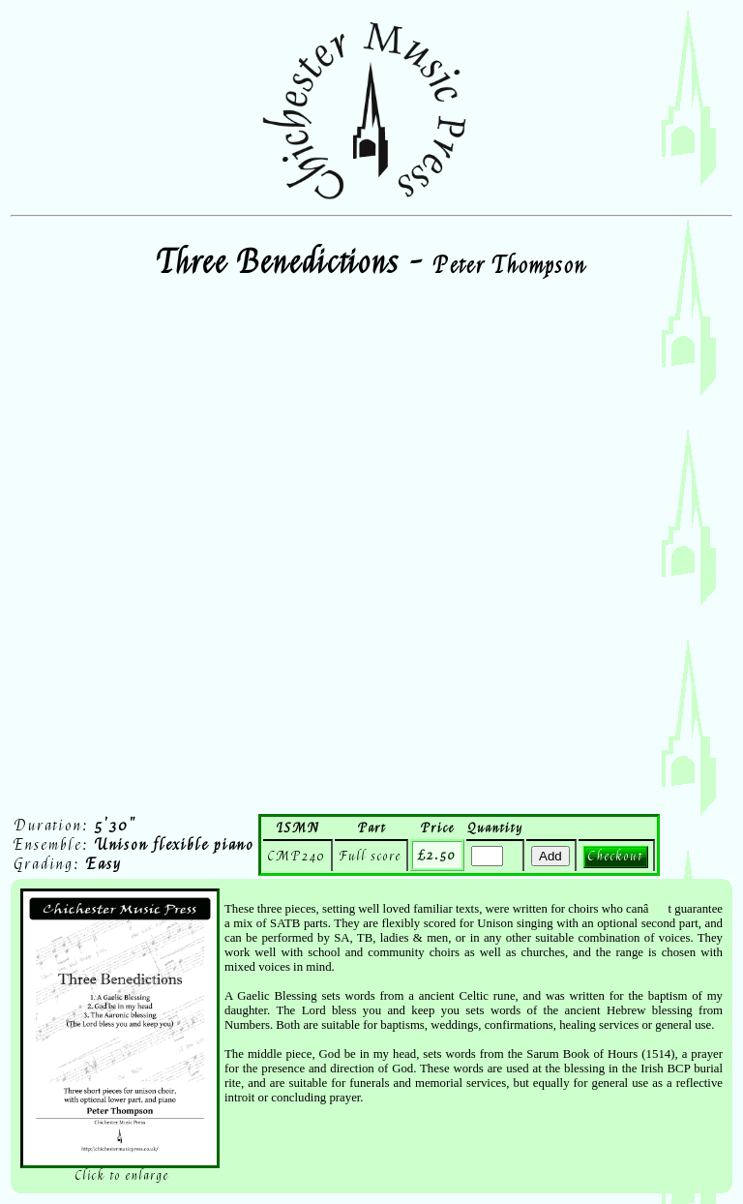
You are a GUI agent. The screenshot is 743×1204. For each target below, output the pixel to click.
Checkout (615, 856)
